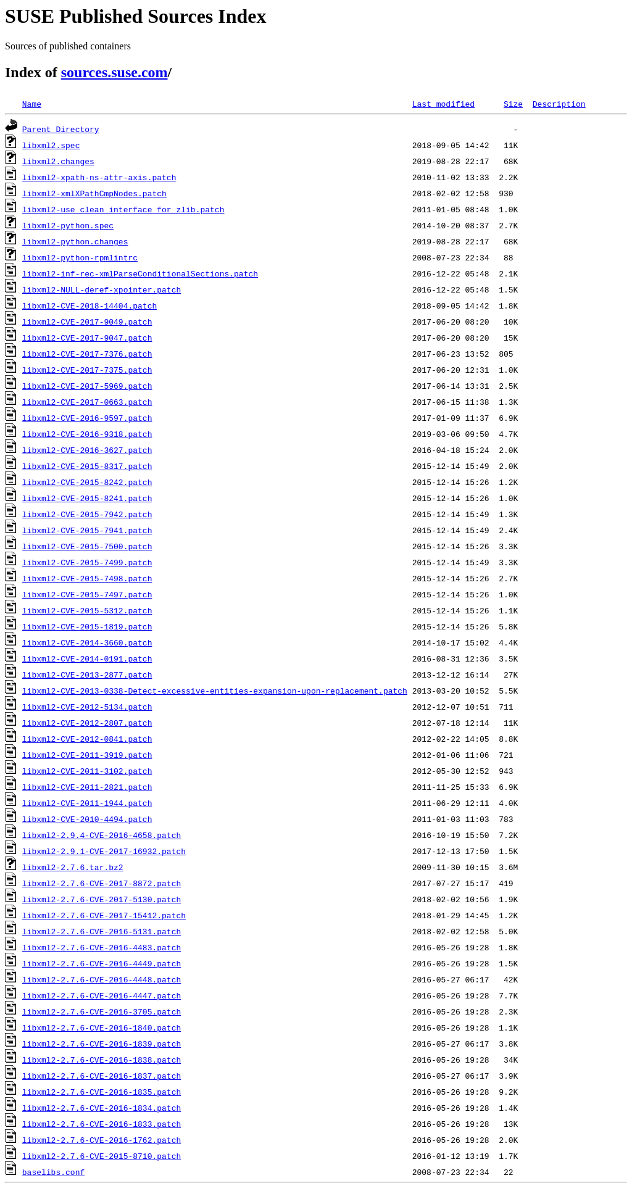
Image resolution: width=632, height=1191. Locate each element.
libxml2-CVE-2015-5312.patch (87, 610)
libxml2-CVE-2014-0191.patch (87, 658)
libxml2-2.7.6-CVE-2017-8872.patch (101, 883)
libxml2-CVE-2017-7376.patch (87, 353)
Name (31, 103)
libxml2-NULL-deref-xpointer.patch (101, 289)
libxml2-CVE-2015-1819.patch (87, 626)
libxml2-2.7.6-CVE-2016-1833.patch (101, 1123)
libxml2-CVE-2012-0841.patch (87, 738)
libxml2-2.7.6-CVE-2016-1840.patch (101, 1027)
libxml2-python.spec (68, 225)
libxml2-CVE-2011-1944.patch (87, 802)
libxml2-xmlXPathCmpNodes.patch (94, 193)
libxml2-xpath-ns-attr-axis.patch (99, 177)
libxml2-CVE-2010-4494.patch (87, 818)
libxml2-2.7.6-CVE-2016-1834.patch (101, 1107)
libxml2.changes (58, 161)
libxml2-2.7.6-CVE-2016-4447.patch (101, 995)
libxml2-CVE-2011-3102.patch (87, 770)
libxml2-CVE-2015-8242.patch (87, 482)
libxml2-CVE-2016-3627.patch (87, 449)
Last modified (443, 103)
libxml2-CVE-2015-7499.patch (87, 562)
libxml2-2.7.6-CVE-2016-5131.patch (101, 931)
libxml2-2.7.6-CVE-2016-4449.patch (101, 963)
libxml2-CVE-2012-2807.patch (87, 722)
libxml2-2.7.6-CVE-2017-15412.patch (104, 915)
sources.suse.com (114, 72)
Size (513, 103)
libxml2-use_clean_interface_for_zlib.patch (123, 209)
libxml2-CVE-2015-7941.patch (87, 530)
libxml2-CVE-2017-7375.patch (87, 369)
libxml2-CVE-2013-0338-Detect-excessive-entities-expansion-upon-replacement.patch (214, 690)
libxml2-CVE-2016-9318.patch (87, 433)
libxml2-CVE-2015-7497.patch (87, 594)
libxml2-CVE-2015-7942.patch (87, 514)
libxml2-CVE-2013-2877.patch (87, 674)
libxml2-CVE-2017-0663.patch (87, 401)
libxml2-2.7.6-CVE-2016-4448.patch (101, 979)
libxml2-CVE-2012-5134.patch (87, 706)
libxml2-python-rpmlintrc (80, 257)
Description (559, 103)
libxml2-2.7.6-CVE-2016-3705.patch (101, 1011)
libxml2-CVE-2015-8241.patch (87, 498)
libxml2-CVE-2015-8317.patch (87, 465)
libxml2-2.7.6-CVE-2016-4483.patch (101, 947)
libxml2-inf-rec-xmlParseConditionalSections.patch (140, 273)
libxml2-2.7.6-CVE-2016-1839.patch (101, 1043)
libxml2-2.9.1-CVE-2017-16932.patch (104, 851)
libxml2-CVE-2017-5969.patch (87, 385)
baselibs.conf (53, 1171)
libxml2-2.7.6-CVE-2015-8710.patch (101, 1155)
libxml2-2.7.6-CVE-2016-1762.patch (101, 1139)
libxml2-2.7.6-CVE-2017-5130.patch (101, 899)
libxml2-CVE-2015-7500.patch (87, 546)
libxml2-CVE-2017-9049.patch (87, 321)
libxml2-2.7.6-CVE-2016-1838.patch (101, 1059)
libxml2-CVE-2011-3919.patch (87, 754)
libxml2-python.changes (75, 241)
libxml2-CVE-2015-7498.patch (87, 578)
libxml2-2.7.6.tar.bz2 (72, 867)
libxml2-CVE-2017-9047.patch (87, 337)
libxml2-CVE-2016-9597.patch (87, 417)
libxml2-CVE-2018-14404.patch (89, 305)
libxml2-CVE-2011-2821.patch (87, 786)
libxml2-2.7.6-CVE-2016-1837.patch (101, 1075)
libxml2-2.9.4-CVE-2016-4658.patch (101, 834)
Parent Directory (60, 129)
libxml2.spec (51, 145)
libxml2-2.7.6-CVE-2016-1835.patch (101, 1091)
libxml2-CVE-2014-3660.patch (87, 642)
